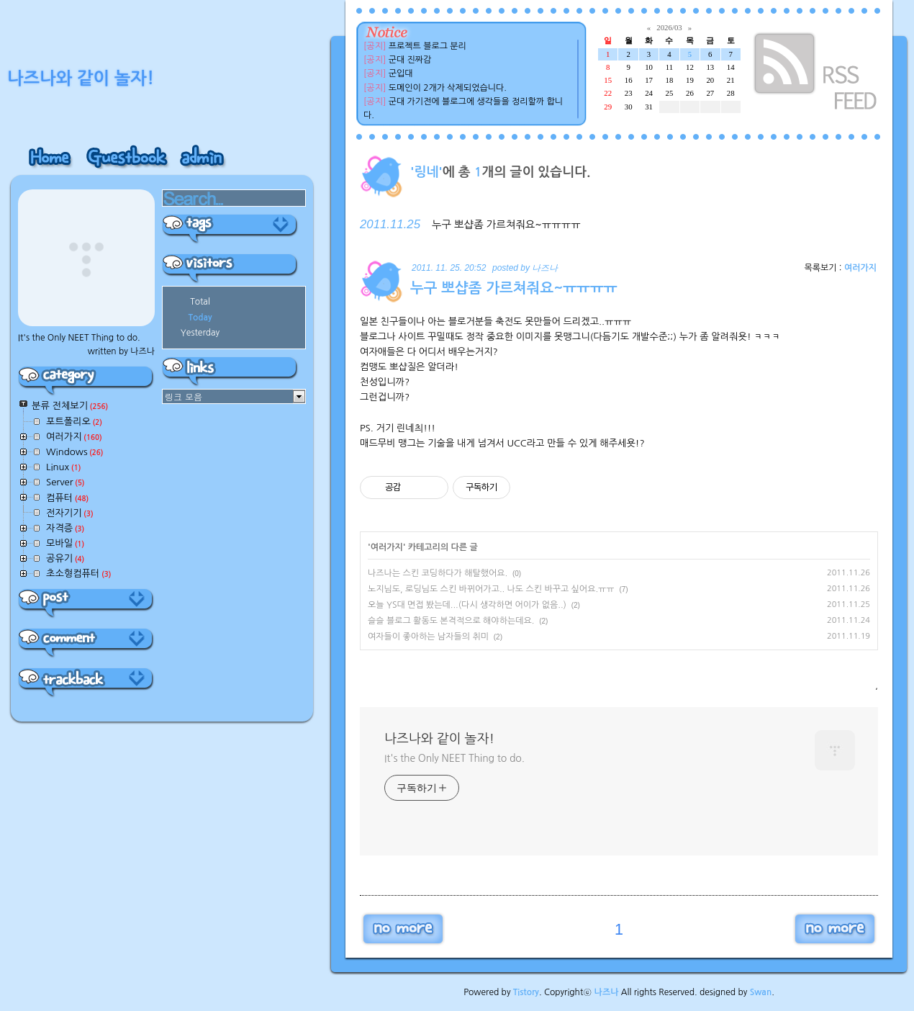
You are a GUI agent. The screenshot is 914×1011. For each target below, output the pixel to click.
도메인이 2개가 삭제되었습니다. (448, 88)
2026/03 (669, 27)
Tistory (526, 992)
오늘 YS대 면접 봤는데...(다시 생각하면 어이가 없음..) (467, 605)
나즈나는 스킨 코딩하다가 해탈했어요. (437, 573)
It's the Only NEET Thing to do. (454, 758)
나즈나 (606, 992)
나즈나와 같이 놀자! (439, 738)
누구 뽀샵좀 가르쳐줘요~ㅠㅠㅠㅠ (506, 225)
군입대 (401, 73)
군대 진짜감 (410, 59)
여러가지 (860, 268)
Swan (761, 992)
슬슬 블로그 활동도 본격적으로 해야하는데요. (451, 620)
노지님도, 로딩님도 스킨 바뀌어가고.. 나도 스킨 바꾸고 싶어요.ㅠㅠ (491, 589)
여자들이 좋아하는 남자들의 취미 (428, 636)
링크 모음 (183, 396)
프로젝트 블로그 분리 (427, 46)
